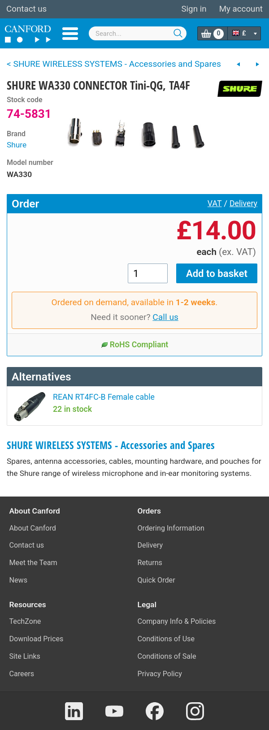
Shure (16, 144)
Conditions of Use (166, 639)
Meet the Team (33, 562)
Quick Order (156, 580)
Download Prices (36, 639)
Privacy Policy (160, 674)
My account (241, 9)
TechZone (25, 621)
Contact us (26, 9)
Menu (70, 33)
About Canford (32, 528)
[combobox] (138, 33)
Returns (150, 562)
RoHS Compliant (135, 344)
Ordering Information (171, 528)
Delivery (243, 203)
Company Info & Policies (177, 621)
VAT (215, 203)
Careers (22, 674)
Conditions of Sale (167, 656)
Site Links (24, 656)
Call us (165, 317)
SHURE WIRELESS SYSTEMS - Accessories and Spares (111, 445)
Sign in (193, 9)
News (18, 580)
